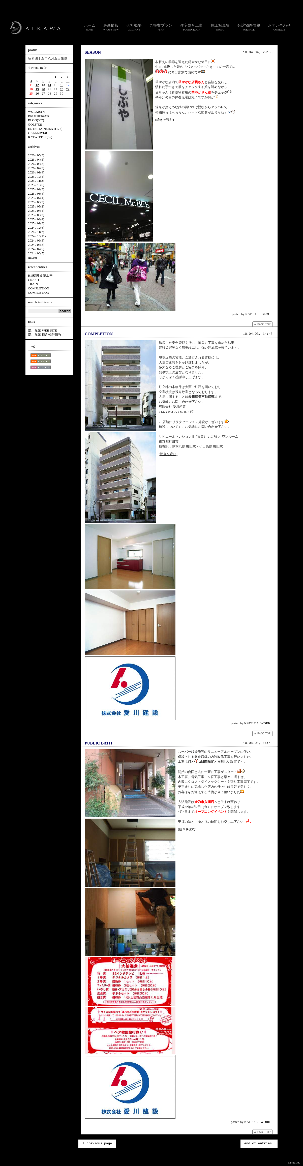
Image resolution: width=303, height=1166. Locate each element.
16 (61, 85)
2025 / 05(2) (36, 206)
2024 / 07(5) (36, 249)
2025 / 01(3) (36, 223)
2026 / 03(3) (36, 164)
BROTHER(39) (38, 116)
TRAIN (33, 284)
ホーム (89, 27)
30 (61, 93)
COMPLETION (99, 334)
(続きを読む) (164, 120)
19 (37, 89)
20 (43, 89)
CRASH (33, 280)
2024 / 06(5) (36, 253)
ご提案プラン (160, 27)
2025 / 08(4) (36, 193)
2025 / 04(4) (36, 211)
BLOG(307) (36, 120)
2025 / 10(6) (36, 185)
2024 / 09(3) (36, 240)
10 (67, 81)
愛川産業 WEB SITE (42, 330)
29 (55, 93)
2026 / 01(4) (36, 172)
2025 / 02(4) (36, 219)
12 (37, 85)
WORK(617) (36, 111)
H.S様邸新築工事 (40, 275)
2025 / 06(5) (36, 202)
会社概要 (134, 27)
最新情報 (111, 27)
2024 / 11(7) (36, 232)
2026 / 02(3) (36, 168)
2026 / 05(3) (36, 155)
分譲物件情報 (248, 27)
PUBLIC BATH (98, 743)
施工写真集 (220, 27)
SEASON (93, 52)
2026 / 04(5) (36, 159)
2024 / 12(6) (36, 227)
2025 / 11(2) (36, 181)
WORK (265, 723)
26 (37, 93)
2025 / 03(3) (36, 215)
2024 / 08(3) (36, 245)
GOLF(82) (35, 124)
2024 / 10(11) (37, 236)
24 (67, 89)
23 (61, 89)
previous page (97, 1143)
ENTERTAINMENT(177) (45, 129)
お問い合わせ (279, 27)
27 (43, 93)
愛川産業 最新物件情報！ (46, 334)
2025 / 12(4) (36, 176)
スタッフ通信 (95, 1161)
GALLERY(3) (37, 133)
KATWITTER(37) (40, 137)
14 (49, 85)
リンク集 (128, 1161)
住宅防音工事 (191, 27)
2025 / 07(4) (36, 198)
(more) (32, 257)
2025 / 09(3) (36, 189)
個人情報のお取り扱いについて (153, 1161)
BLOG (266, 314)
